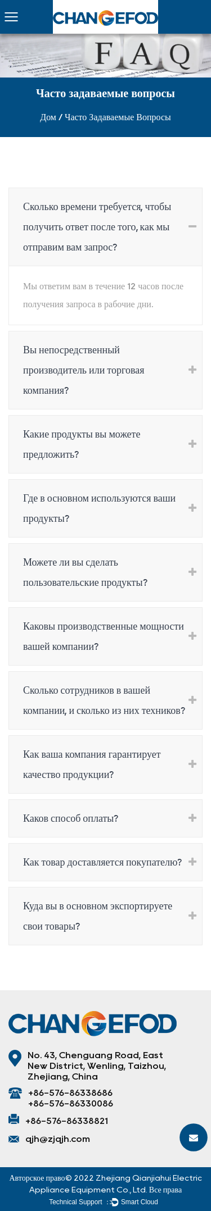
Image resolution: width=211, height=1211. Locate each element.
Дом (48, 117)
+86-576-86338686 (70, 1093)
